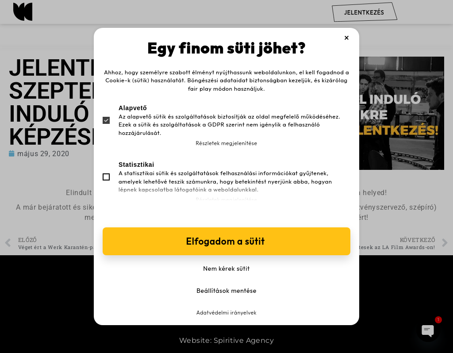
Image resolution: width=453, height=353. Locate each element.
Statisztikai (136, 164)
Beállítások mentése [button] (226, 291)
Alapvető (133, 107)
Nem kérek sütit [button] (226, 268)
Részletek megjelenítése (226, 143)
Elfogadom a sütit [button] (226, 241)
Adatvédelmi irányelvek (226, 312)
